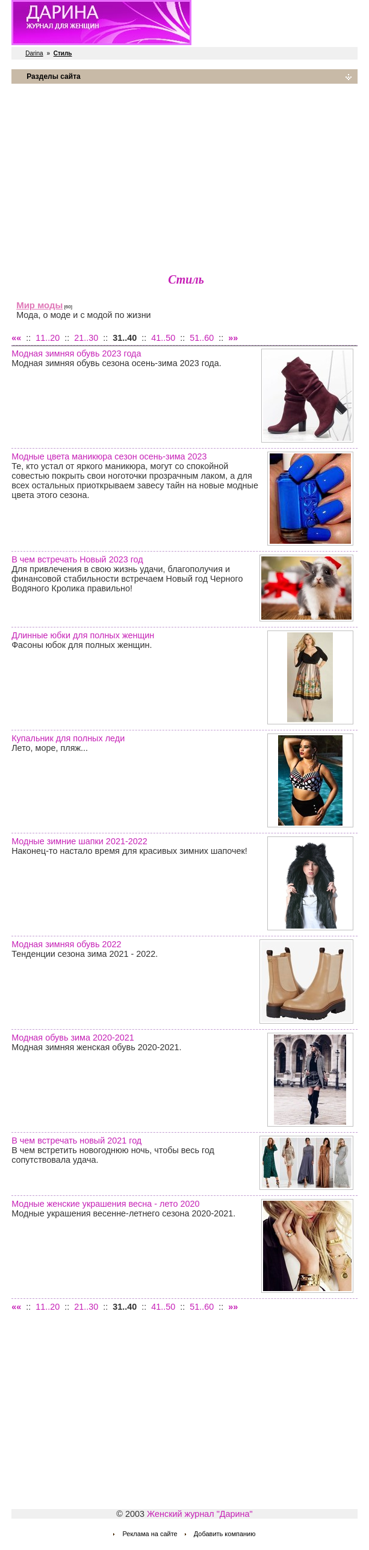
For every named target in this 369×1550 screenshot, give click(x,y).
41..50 (163, 338)
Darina (34, 53)
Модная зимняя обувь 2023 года (76, 353)
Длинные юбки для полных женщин (82, 635)
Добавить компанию (225, 1533)
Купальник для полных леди (68, 738)
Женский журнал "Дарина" (200, 1514)
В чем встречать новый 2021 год (76, 1140)
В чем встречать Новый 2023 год (77, 559)
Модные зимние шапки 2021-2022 (79, 841)
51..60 (202, 338)
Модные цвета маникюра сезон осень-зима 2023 (108, 456)
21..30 (86, 338)
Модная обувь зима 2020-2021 (72, 1037)
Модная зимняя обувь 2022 (66, 944)
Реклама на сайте (149, 1533)
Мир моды (39, 305)
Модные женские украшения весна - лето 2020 (105, 1204)
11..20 (48, 338)
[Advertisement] (184, 177)
